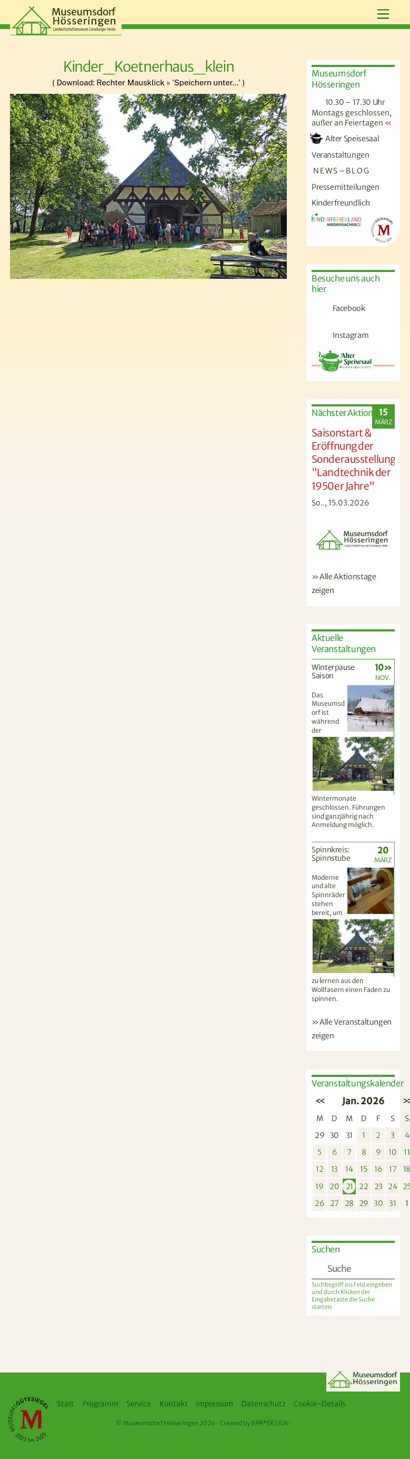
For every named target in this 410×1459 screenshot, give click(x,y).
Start (65, 1403)
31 (349, 1135)
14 (349, 1169)
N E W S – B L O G (340, 171)
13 (334, 1169)
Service (138, 1403)
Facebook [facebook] (336, 308)
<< (319, 1101)
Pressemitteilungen (345, 187)
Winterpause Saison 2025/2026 (333, 676)
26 (319, 1203)
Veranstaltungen (340, 155)
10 (392, 1152)
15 (363, 1169)
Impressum (214, 1403)
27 (334, 1203)
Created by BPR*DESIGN (254, 1423)
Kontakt (173, 1403)
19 (319, 1186)
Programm (100, 1403)
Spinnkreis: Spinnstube (331, 854)
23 (378, 1186)
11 (406, 1152)
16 (378, 1169)
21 (349, 1186)
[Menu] (383, 14)
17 (392, 1169)
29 (319, 1135)
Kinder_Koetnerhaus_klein (148, 66)
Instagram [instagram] (338, 335)
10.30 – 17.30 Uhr (348, 102)
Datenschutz (264, 1403)
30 (334, 1135)
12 (319, 1169)
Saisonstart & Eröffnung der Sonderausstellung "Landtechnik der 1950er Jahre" (354, 459)
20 (334, 1186)
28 (349, 1203)
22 (363, 1186)
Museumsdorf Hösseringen (160, 1423)
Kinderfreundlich (340, 203)
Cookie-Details (320, 1403)
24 (392, 1186)
